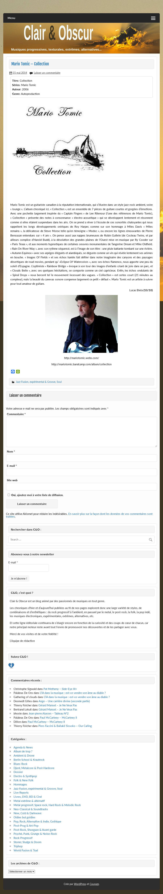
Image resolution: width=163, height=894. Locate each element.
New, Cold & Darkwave (27, 813)
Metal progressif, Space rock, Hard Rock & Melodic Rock (47, 805)
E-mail (12, 465)
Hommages (20, 784)
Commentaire (16, 414)
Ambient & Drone (24, 755)
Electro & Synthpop (25, 776)
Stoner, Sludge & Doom (27, 842)
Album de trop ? (23, 751)
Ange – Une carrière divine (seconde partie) (64, 701)
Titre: (15, 80)
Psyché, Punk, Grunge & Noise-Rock (35, 833)
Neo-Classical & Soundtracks (31, 809)
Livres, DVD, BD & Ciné (28, 796)
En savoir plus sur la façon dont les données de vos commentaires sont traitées (79, 515)
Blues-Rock (20, 763)
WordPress (80, 884)
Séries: (16, 85)
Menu (11, 18)
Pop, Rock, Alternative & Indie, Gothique (37, 821)
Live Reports (21, 792)
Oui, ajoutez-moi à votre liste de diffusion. (35, 495)
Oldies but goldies (24, 817)
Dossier (18, 772)
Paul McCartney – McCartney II (58, 717)
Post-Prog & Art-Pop (26, 825)
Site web (12, 480)
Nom (11, 451)
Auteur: (16, 89)
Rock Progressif (23, 837)
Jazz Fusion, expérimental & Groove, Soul (39, 381)
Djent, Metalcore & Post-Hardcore (34, 768)
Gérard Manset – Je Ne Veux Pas (57, 705)
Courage (94, 884)
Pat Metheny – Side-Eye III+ (60, 688)
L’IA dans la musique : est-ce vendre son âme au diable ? (73, 692)
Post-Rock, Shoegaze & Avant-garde (35, 829)
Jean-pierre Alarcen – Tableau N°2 (49, 713)
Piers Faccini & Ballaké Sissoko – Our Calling (65, 725)
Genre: (16, 93)
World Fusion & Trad (26, 850)
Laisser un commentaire (47, 72)
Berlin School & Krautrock (29, 759)
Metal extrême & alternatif (29, 800)
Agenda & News (23, 747)
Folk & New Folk (24, 780)
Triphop (18, 846)
